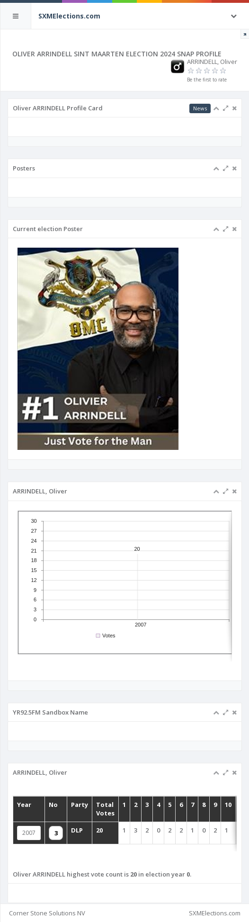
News (200, 108)
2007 (29, 833)
